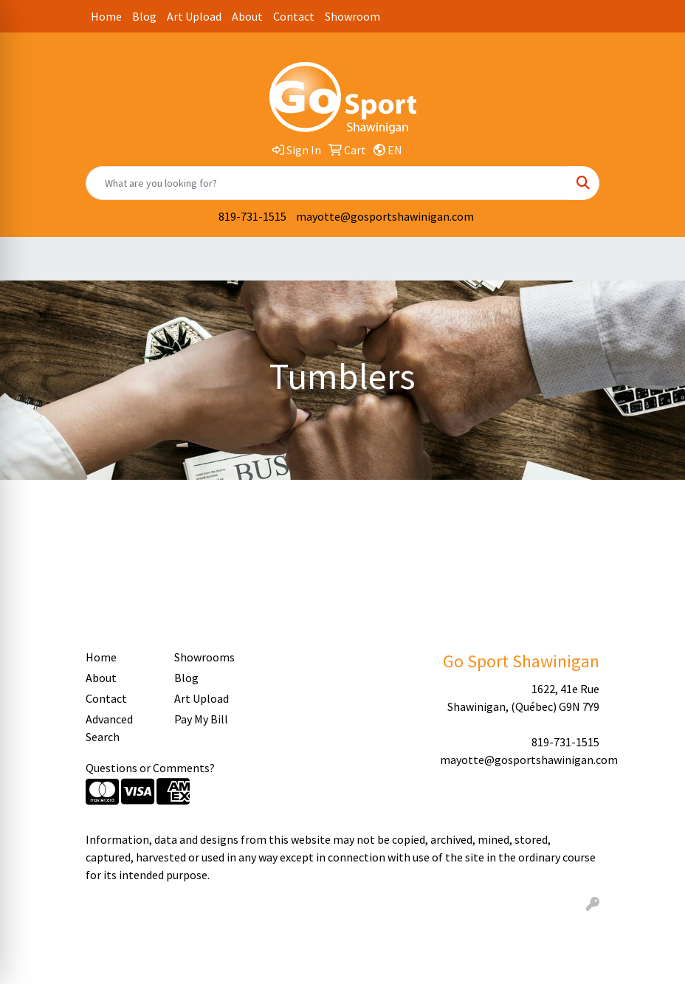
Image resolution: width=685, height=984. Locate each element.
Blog (144, 16)
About (247, 16)
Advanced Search (109, 728)
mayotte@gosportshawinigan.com (385, 216)
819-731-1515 (252, 216)
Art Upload (194, 16)
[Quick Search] (327, 183)
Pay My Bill (201, 719)
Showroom (352, 16)
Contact (293, 16)
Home (106, 16)
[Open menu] (655, 259)
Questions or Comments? (150, 767)
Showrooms (204, 657)
